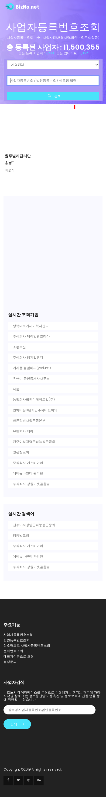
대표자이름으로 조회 (18, 656)
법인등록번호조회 (16, 640)
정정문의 (10, 661)
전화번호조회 (13, 651)
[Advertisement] (53, 130)
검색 (54, 96)
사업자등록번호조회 (18, 634)
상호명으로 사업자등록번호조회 (26, 645)
